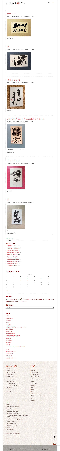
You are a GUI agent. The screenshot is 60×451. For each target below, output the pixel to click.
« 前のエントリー (10, 238)
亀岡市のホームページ (12, 425)
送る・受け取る (10, 381)
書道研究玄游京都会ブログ (13, 413)
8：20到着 (9, 389)
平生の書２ (8, 324)
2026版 (8, 368)
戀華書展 (33, 385)
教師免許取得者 (9, 329)
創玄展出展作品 (9, 318)
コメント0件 (31, 16)
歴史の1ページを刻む (11, 372)
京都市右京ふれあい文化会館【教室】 (15, 419)
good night (11, 13)
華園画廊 (26, 16)
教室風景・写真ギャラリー (12, 358)
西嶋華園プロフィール (11, 351)
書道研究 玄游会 (10, 404)
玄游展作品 (8, 338)
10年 (25, 299)
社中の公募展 (9, 340)
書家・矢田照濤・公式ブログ (13, 406)
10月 (22, 299)
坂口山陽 (17, 252)
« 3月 (7, 290)
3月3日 (39, 299)
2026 (25, 301)
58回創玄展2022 (10, 259)
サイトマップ (9, 355)
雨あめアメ (9, 254)
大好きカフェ (9, 320)
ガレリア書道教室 (35, 377)
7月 (11, 299)
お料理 (7, 316)
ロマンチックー (14, 160)
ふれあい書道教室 (35, 374)
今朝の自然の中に (11, 383)
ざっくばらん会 (34, 372)
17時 (42, 299)
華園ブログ (33, 398)
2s (36, 299)
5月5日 (18, 299)
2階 (6, 299)
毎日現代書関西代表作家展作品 (13, 336)
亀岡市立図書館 (10, 429)
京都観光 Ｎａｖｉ (11, 421)
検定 (32, 391)
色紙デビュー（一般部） (36, 396)
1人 (23, 301)
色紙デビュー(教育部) (36, 393)
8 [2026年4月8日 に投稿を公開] (20, 280)
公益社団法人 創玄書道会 (12, 411)
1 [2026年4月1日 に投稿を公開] (20, 278)
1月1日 (14, 301)
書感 (32, 387)
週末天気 (9, 391)
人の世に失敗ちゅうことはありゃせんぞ (26, 119)
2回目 (10, 301)
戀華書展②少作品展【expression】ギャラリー (16, 327)
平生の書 (8, 322)
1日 (20, 301)
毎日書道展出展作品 (10, 333)
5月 (33, 299)
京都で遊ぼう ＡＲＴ (12, 423)
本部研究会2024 (10, 245)
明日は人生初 (10, 374)
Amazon (14, 299)
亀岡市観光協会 (10, 427)
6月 (17, 301)
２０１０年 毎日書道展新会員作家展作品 (15, 347)
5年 (35, 299)
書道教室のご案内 (10, 353)
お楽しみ (33, 370)
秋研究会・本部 (10, 250)
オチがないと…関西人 (12, 385)
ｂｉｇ (7, 349)
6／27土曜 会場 (11, 379)
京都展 (32, 381)
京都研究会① (10, 387)
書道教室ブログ (34, 389)
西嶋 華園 (13, 16)
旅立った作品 (9, 331)
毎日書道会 (9, 409)
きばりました (13, 80)
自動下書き (8, 342)
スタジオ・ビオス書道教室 (37, 379)
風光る (8, 370)
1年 (9, 299)
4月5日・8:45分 (10, 377)
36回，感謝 (29, 299)
